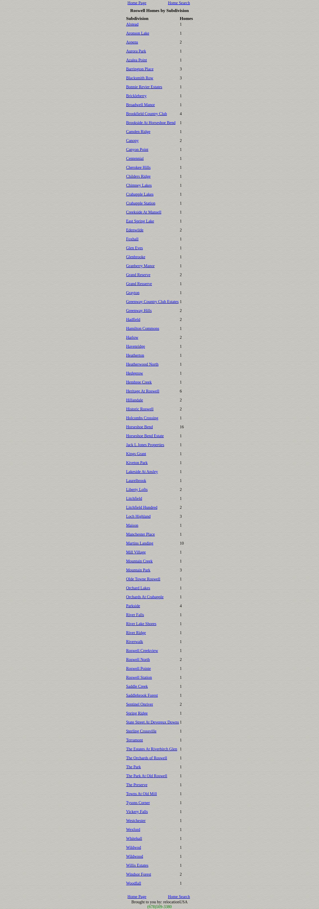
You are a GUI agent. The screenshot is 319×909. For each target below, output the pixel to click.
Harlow (132, 337)
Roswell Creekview (142, 650)
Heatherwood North (142, 364)
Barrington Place (140, 69)
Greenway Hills (139, 310)
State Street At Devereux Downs (152, 722)
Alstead (132, 24)
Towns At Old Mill (141, 793)
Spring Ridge (137, 713)
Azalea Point (136, 60)
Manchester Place (140, 534)
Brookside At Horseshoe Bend (151, 122)
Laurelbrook (136, 480)
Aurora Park (136, 51)
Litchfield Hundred (141, 507)
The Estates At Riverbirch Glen (151, 749)
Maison (132, 525)
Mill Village (136, 552)
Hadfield (133, 319)
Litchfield (134, 498)
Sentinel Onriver (139, 704)
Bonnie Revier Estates (144, 87)
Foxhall (132, 239)
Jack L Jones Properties (145, 445)
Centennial (135, 158)
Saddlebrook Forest (142, 695)
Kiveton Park (137, 462)
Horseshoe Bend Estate (145, 436)
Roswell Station (139, 677)
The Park (133, 767)
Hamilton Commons (142, 328)
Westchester (136, 820)
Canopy (132, 140)
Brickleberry (136, 96)
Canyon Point (137, 149)
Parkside (133, 606)
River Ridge (136, 632)
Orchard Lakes (138, 588)
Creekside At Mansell (143, 212)
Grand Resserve (139, 283)
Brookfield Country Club (146, 113)
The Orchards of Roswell (146, 758)
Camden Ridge (138, 131)
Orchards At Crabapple (145, 597)
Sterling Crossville (141, 731)
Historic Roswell (140, 409)
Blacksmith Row (139, 78)
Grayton (133, 292)
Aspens (132, 42)
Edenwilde (135, 230)
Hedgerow (134, 373)
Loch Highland (138, 516)
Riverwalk (134, 641)
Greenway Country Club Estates (152, 301)
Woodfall (133, 883)
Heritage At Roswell (142, 391)
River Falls (135, 615)
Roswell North (138, 659)
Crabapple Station (140, 203)
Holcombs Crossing (142, 418)
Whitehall (134, 838)
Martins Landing (139, 543)
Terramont (134, 740)
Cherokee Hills (138, 167)
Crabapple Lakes (140, 194)
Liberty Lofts (137, 489)
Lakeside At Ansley (142, 471)
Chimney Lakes (139, 185)
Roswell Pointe (138, 668)
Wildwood (134, 856)
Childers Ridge (138, 176)
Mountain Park (138, 570)
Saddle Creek (137, 686)
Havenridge (135, 346)
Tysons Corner (138, 802)
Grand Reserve (138, 274)
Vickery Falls (137, 811)
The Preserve (136, 785)
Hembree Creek (139, 382)
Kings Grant (136, 453)
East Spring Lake (140, 221)
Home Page (137, 3)
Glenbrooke (135, 257)
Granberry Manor (140, 266)
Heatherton (135, 355)
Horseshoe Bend (139, 427)
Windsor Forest (138, 874)
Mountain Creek (139, 561)
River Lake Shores (141, 623)
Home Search (179, 3)
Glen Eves (134, 248)
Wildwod (133, 847)
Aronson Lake (137, 33)
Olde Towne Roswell (143, 579)
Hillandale (134, 400)
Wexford (133, 829)
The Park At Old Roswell (146, 776)
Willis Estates (137, 865)
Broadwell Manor (140, 104)
